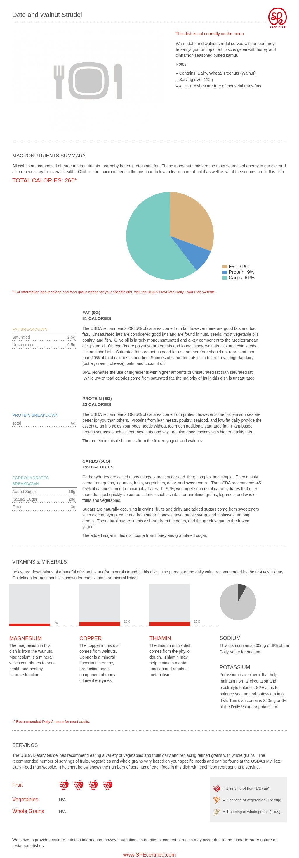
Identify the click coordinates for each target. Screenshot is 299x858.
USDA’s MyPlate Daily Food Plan (174, 292)
